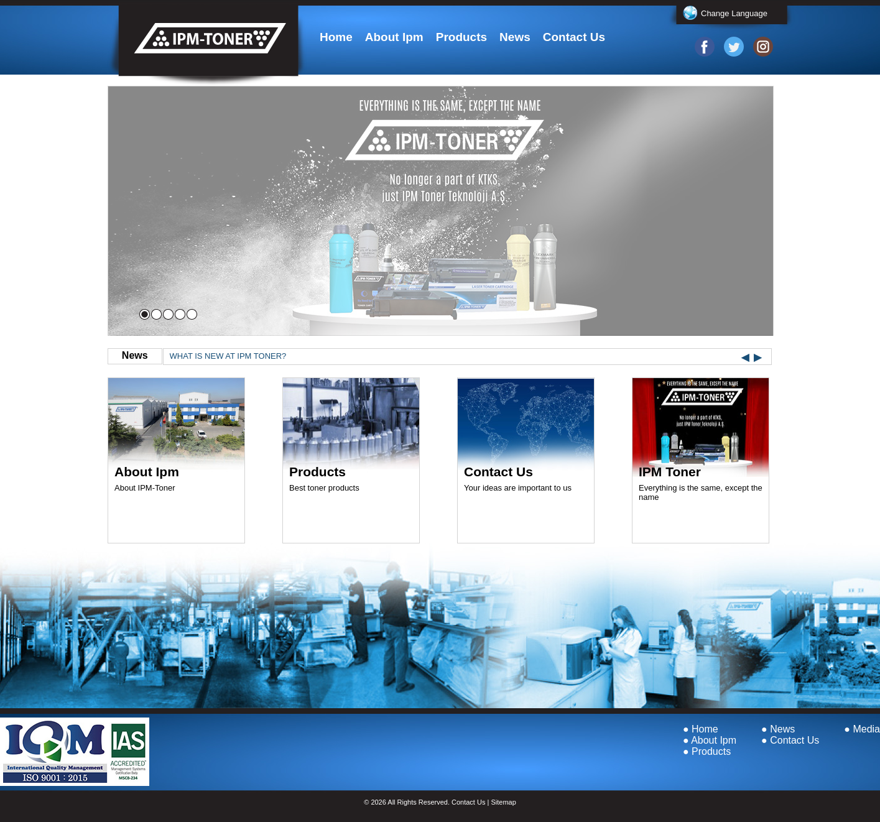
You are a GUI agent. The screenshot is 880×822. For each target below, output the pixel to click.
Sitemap (503, 802)
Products (461, 37)
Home (336, 37)
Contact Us (574, 37)
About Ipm (394, 37)
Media (866, 729)
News (514, 37)
